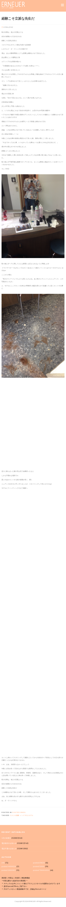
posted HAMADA (9, 866)
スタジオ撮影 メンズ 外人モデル (21, 815)
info (3, 863)
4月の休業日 (6, 838)
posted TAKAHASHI (41, 870)
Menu (62, 5)
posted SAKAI (39, 866)
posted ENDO (19, 812)
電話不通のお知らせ (9, 849)
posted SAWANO (9, 870)
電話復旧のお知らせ (9, 843)
